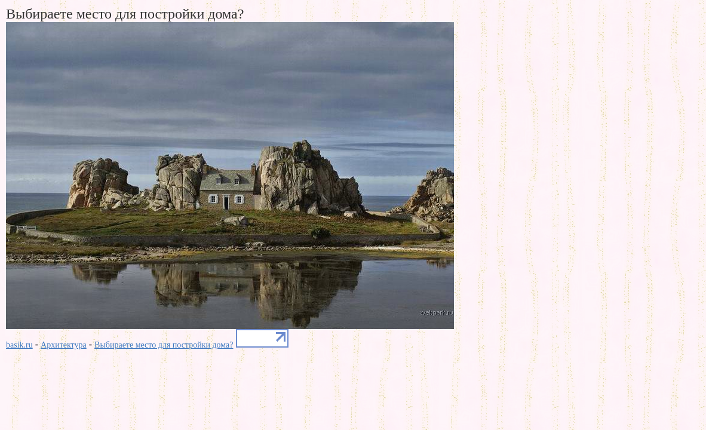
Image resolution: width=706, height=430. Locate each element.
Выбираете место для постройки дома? (163, 344)
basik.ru (19, 344)
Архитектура (64, 344)
